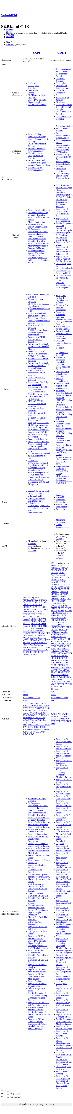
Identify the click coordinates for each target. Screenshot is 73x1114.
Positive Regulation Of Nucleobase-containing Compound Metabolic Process (37, 996)
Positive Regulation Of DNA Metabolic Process (38, 946)
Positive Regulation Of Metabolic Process (37, 1008)
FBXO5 (26, 628)
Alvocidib (60, 497)
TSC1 (53, 677)
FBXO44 (35, 626)
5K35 (35, 710)
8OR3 (25, 729)
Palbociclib (61, 500)
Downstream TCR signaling (35, 326)
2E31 (36, 706)
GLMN (26, 635)
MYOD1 (66, 639)
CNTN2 (61, 601)
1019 (53, 692)
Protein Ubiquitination (37, 227)
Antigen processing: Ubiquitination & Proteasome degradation (38, 470)
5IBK (25, 710)
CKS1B (33, 609)
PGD (67, 646)
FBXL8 (33, 616)
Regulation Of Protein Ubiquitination (37, 984)
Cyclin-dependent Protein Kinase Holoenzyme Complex (63, 72)
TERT (60, 672)
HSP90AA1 (40, 635)
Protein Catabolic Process (38, 848)
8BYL (25, 727)
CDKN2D (55, 599)
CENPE (44, 607)
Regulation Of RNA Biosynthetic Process (64, 886)
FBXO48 (43, 626)
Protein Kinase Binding (62, 1072)
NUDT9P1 (27, 645)
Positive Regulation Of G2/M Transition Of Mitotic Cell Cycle (64, 226)
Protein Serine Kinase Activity (62, 177)
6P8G (63, 721)
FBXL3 (34, 614)
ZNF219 (54, 686)
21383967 (60, 548)
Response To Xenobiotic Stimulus (61, 204)
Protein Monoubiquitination (36, 221)
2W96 (53, 714)
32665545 (60, 539)
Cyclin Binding (62, 173)
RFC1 (64, 658)
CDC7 (66, 589)
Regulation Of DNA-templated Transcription (63, 872)
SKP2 (25, 650)
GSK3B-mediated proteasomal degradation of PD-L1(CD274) (38, 477)
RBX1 (39, 647)
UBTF (53, 679)
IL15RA (54, 625)
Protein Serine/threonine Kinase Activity (63, 135)
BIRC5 (69, 577)
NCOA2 (60, 641)
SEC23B (46, 647)
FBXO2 (42, 619)
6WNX (38, 720)
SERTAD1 (55, 663)
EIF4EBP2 (62, 606)
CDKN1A (27, 607)
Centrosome (33, 90)
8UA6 (46, 729)
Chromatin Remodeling (38, 212)
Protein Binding (34, 134)
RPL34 (59, 660)
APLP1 (54, 570)
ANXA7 (64, 568)
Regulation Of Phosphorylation (63, 968)
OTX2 (53, 646)
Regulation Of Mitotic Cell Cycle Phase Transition (64, 879)
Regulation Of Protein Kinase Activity (62, 1033)
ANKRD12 (55, 568)
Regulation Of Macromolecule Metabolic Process (64, 753)
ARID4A (54, 572)
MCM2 (63, 636)
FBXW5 (26, 633)
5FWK (65, 716)
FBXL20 (26, 614)
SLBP (66, 665)
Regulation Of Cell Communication (64, 1015)
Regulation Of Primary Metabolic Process (64, 741)
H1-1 (54, 615)
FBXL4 (41, 614)
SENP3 (66, 660)
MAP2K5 (55, 632)
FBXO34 (35, 623)
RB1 (66, 655)
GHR (48, 633)
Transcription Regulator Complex (64, 86)
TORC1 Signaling (35, 1029)
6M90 (30, 715)
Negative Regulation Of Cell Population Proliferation (64, 1056)
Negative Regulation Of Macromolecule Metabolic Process (64, 847)
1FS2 (35, 703)
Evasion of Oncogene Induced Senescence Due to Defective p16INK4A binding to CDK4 (64, 396)
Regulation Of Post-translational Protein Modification (36, 976)
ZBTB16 (60, 684)
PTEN (33, 647)
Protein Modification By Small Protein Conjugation (38, 838)
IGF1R (59, 622)
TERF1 (45, 650)
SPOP (53, 670)
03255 (25, 694)
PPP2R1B (55, 651)
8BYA (47, 725)
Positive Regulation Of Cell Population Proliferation (64, 197)
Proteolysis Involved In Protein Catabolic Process (38, 844)
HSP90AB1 (63, 620)
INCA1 (61, 625)
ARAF (64, 570)
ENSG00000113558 (31, 697)
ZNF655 (54, 689)
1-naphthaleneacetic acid (38, 491)
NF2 (66, 641)
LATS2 (62, 627)
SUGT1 (31, 650)
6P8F (58, 721)
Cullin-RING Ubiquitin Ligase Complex (38, 911)
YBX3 (53, 684)
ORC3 (68, 644)
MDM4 (54, 639)
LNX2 (68, 627)
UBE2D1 (27, 654)
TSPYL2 (60, 677)
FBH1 (33, 612)
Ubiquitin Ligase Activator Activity (35, 168)
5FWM (60, 719)
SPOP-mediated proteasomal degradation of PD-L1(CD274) (64, 479)
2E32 (41, 706)
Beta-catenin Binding (37, 137)
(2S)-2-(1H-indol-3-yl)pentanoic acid (36, 499)
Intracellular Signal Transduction (64, 920)
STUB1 (66, 670)
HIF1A (54, 618)
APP (59, 570)
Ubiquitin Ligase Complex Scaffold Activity (35, 155)
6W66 (25, 720)
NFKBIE (43, 642)
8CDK (36, 727)
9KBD (25, 734)
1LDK (41, 703)
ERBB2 (61, 608)
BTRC (44, 600)
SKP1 (36, 52)
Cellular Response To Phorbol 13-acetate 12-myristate (63, 279)
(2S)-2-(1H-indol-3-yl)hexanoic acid (36, 495)
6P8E (53, 721)
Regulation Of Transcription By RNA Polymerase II (63, 1003)
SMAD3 (62, 667)
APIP (38, 600)
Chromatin (60, 78)
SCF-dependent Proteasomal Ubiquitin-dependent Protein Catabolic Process (38, 232)
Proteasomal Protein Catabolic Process (36, 830)
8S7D (36, 729)
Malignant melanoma (60, 521)
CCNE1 (54, 587)
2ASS (25, 706)
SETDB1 (64, 663)
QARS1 (68, 653)
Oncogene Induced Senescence (64, 323)
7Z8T (25, 725)
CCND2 (61, 584)
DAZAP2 (55, 603)
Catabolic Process (35, 893)
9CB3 (36, 732)
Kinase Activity (62, 154)
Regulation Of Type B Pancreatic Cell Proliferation (63, 258)
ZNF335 (62, 686)
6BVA (37, 713)
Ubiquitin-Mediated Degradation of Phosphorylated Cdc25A (38, 420)
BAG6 (62, 575)
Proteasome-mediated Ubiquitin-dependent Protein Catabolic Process (38, 241)
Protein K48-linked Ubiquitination (36, 254)
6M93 (46, 715)
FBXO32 (26, 623)
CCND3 (69, 584)
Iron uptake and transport (38, 441)
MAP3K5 (63, 632)
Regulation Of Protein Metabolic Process (37, 1025)
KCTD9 (26, 638)
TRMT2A (64, 674)
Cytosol (31, 93)
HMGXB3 (61, 618)
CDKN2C (64, 596)
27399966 (32, 551)
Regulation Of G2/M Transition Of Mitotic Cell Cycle (63, 212)
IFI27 (53, 622)
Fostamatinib (61, 507)
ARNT (61, 572)
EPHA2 (54, 608)
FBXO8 (26, 631)
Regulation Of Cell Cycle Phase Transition (64, 817)
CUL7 (45, 609)
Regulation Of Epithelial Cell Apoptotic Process (38, 1003)
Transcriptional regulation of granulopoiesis (62, 385)
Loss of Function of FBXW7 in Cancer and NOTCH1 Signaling (37, 353)
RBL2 (59, 658)
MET (60, 639)
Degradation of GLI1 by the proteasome (38, 383)
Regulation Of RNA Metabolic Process (62, 995)
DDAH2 (62, 603)
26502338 (46, 548)
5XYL (31, 713)
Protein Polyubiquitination (39, 210)
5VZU (25, 713)
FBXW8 (41, 633)
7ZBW (36, 725)
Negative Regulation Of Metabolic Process (64, 803)
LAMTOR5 (35, 638)
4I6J (48, 708)
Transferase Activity (61, 170)
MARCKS (55, 636)
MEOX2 (33, 640)
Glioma (59, 524)
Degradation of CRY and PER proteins (38, 483)
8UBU (31, 732)
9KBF (31, 734)
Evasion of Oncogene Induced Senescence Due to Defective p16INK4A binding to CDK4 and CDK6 (64, 412)
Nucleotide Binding (64, 126)
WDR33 (66, 682)
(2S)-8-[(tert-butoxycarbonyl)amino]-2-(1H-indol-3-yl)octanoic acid (39, 506)
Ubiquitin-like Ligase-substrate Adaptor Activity (39, 164)
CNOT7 (54, 601)
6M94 (25, 717)
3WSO (43, 708)
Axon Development (36, 250)
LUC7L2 (54, 629)
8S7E (41, 729)
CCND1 (54, 584)
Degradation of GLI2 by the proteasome (38, 388)
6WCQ (31, 720)
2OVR (31, 708)
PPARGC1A (37, 645)
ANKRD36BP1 (29, 600)
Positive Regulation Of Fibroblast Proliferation (64, 235)
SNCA (69, 667)
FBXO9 (33, 631)
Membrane (60, 102)
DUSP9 (54, 606)
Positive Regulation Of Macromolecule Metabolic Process (39, 1014)
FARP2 (68, 608)
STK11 (59, 670)
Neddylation (33, 437)
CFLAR (26, 609)
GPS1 (31, 635)
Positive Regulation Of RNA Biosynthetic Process (64, 961)
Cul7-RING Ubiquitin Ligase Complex (37, 101)
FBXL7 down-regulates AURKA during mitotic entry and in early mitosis (38, 427)
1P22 (46, 703)
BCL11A (54, 577)
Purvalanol (60, 495)
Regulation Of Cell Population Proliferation (64, 762)
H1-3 (59, 615)
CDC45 (54, 589)
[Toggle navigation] (2, 23)
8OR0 (42, 727)
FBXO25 (26, 621)
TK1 (53, 674)
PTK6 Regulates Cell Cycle (63, 368)
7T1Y (36, 722)
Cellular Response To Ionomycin (63, 286)
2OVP (46, 706)
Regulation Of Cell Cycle (38, 896)
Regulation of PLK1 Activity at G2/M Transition (36, 339)
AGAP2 (54, 565)
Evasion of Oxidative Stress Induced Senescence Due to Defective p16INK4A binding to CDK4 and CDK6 (64, 446)
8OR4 (30, 729)
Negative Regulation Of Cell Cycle (64, 988)
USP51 (54, 682)
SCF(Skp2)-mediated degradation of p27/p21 (38, 314)
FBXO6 (33, 628)
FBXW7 (33, 633)
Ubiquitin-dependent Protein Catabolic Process (38, 216)
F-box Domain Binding (38, 160)
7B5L (43, 720)
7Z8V (30, 725)
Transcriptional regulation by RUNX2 (62, 373)
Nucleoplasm (33, 85)
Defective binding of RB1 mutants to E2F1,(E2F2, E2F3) (64, 460)
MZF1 (53, 641)
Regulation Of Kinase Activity (62, 909)
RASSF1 (60, 655)
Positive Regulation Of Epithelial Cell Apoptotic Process (38, 260)
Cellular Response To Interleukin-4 (63, 272)
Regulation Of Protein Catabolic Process (37, 1020)
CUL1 (39, 609)
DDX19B (27, 612)
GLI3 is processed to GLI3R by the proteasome (39, 393)
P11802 (54, 700)
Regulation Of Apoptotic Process (63, 792)
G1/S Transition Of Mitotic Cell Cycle (64, 186)
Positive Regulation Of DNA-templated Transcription (64, 952)
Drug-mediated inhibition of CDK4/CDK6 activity (62, 470)
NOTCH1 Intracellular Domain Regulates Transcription (37, 332)
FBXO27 (35, 621)
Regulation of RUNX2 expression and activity (37, 433)
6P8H (68, 721)
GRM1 (65, 613)
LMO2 (43, 638)
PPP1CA (26, 647)
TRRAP (26, 652)
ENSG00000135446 (59, 697)
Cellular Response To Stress (63, 1067)
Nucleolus (60, 90)
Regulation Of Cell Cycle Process (64, 1063)
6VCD (42, 717)
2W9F (64, 714)
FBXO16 (26, 619)
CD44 (60, 587)
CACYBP (27, 602)
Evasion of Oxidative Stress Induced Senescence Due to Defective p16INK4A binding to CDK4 (64, 428)
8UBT (25, 732)
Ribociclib (60, 502)
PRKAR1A (64, 651)
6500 (25, 692)
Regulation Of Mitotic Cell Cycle (64, 1027)
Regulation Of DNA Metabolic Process (36, 937)
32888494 (32, 543)
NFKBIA (26, 642)
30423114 (60, 558)
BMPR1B (55, 580)
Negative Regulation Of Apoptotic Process (63, 914)
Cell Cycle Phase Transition (35, 923)
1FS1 (30, 703)
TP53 (57, 674)
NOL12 (54, 644)
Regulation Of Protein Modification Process (37, 970)
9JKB (42, 732)
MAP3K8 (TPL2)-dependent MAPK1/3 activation (37, 403)
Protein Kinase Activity (62, 129)
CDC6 (60, 589)
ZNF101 (68, 684)
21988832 (10, 35)
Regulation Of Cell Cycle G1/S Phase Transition (64, 824)
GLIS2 (59, 613)
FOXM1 (68, 610)
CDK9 (39, 604)
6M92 (41, 715)
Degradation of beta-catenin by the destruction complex (39, 320)
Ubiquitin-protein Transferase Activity (36, 906)
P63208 (26, 700)
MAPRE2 (63, 634)
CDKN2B (55, 596)
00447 (53, 694)
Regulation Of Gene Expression (63, 219)
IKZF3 (65, 622)
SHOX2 (54, 665)
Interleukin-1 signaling (37, 439)
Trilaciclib (60, 509)
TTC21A (33, 652)
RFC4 (53, 660)
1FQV (25, 703)
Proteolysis (32, 862)
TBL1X (38, 650)
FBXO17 (35, 619)
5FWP (66, 719)
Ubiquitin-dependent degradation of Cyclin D (62, 351)
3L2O (37, 708)
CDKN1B (36, 607)
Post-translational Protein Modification (38, 852)
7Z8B (47, 722)
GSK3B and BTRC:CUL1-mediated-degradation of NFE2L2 (38, 462)
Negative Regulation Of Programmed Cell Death (63, 901)
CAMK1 (54, 582)
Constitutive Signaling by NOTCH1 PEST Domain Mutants (38, 346)
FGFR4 (61, 610)
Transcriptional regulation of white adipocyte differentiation (64, 334)
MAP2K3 (63, 629)
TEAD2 (54, 672)
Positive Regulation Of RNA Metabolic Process (64, 1047)
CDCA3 (26, 604)
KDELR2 (55, 627)
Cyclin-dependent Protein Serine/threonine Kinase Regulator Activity (63, 161)
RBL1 (53, 658)
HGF (64, 615)
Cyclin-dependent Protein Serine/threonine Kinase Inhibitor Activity (63, 976)
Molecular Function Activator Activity (36, 149)
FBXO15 (40, 616)
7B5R (31, 722)
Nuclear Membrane (64, 104)
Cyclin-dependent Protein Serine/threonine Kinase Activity (63, 143)
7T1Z (41, 722)
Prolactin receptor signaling (35, 300)
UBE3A (67, 677)
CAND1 (35, 602)
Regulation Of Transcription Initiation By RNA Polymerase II (64, 250)
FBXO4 (42, 623)
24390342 (60, 555)
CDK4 (61, 52)
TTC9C (41, 652)
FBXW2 (40, 631)
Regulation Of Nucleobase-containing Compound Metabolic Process (64, 772)
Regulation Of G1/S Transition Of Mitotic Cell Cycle (64, 831)
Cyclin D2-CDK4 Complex (63, 113)
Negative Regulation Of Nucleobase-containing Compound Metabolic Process (64, 942)
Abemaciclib (61, 504)
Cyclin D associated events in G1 (36, 414)
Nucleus (31, 83)
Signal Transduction (61, 191)
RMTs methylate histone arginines (63, 327)
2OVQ (25, 708)
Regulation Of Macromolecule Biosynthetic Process (62, 1084)
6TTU (36, 717)
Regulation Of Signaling (62, 1011)
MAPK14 (55, 634)
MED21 (26, 640)
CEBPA (63, 599)
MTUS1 (41, 640)
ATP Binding (61, 152)
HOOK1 (54, 620)
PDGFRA (61, 646)
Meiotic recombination (62, 380)
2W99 (59, 714)
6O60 (30, 717)
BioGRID (10, 44)
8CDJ (30, 727)
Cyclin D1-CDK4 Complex (63, 108)
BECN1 (62, 577)
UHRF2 (34, 654)
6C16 (25, 715)
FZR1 (53, 613)
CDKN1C (55, 594)
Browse (9, 29)
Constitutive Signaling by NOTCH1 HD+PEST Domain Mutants (38, 365)
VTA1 (59, 682)
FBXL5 (26, 616)
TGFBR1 (67, 672)
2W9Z (53, 716)
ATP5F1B (55, 575)
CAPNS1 (63, 582)
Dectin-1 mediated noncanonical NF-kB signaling (37, 372)
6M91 (35, 715)
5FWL (53, 719)
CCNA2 (42, 602)
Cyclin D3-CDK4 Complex (63, 117)
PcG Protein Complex (37, 104)
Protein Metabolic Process (39, 860)
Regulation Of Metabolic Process (64, 747)
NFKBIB (35, 642)
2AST (30, 706)
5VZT (46, 710)
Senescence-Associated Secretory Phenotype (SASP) (64, 315)
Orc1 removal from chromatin (36, 409)
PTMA (62, 653)
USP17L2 (68, 679)
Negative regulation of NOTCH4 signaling (37, 445)
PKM (59, 648)
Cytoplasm (32, 88)
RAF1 (53, 655)
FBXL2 (40, 612)
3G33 (59, 716)
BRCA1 (63, 580)
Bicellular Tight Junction (62, 98)
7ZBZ (41, 725)
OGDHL (61, 644)
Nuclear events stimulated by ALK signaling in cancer (39, 455)
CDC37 (67, 587)
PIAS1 (53, 648)
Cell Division (61, 240)
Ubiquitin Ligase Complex (35, 871)
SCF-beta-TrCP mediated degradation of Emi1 (38, 305)
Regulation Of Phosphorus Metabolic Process (64, 864)
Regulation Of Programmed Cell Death (63, 786)
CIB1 (69, 599)
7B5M (25, 722)
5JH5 (30, 710)
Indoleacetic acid (35, 513)
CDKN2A (64, 594)
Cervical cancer (62, 527)
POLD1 (65, 648)
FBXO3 (42, 621)
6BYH (43, 713)
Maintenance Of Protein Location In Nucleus (38, 247)
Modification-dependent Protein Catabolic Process (38, 825)
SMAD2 (54, 667)
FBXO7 (40, 628)
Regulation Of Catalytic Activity (63, 797)
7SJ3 (53, 723)
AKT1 (60, 565)
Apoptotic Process (35, 224)
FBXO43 (26, 626)
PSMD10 (55, 653)
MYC (47, 640)
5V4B (40, 710)
